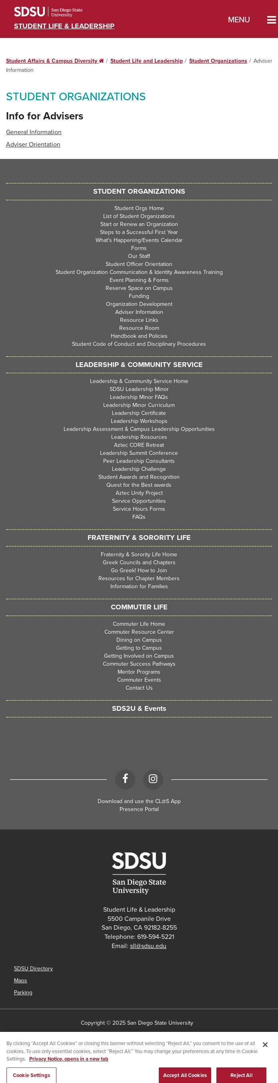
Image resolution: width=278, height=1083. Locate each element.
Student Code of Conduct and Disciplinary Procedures (139, 344)
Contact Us (139, 687)
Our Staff (139, 256)
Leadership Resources (139, 437)
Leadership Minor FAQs (139, 397)
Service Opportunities (139, 501)
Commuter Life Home (139, 624)
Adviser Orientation (33, 145)
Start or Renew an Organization (139, 224)
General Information (34, 132)
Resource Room (139, 328)
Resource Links (139, 320)
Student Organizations (218, 61)
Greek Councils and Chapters (139, 562)
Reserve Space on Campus (139, 288)
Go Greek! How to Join (139, 570)
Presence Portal (139, 809)
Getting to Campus (139, 648)
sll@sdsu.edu (148, 946)
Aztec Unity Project (139, 493)
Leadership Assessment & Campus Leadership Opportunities (139, 429)
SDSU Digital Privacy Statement (84, 1034)
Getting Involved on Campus (139, 656)
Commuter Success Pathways (139, 664)
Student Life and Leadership (146, 61)
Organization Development (139, 304)
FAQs (139, 517)
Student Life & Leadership (64, 26)
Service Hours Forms (139, 509)
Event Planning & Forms (139, 280)
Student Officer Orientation (139, 264)
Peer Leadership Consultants (139, 461)
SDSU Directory (33, 968)
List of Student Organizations (139, 216)
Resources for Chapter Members (139, 578)
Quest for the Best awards (139, 485)
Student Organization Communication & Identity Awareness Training (139, 272)
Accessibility (23, 1034)
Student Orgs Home (139, 208)
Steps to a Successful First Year (139, 232)
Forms (139, 248)
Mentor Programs (139, 671)
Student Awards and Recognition (139, 477)
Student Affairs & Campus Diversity (55, 61)
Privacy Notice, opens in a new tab (68, 1064)
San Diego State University (59, 12)
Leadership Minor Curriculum (139, 405)
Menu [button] (239, 20)
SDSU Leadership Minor (139, 389)
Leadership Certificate (139, 413)
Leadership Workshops (139, 421)
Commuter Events (139, 679)
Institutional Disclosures (160, 1034)
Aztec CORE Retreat (139, 445)
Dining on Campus (139, 640)
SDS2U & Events (139, 708)
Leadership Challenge (139, 469)
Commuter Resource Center (139, 632)
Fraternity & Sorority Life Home (139, 554)
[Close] (265, 1049)
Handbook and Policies (139, 336)
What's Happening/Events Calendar (139, 240)
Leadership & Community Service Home (139, 381)
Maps (20, 980)
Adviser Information (139, 312)
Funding (139, 296)
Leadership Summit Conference (139, 453)
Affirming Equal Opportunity (232, 1034)
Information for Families (139, 586)
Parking (23, 992)
